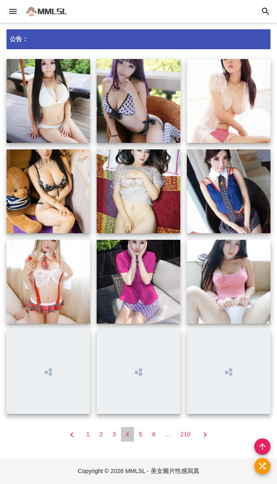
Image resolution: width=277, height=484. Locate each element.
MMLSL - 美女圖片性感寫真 (162, 471)
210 (185, 434)
